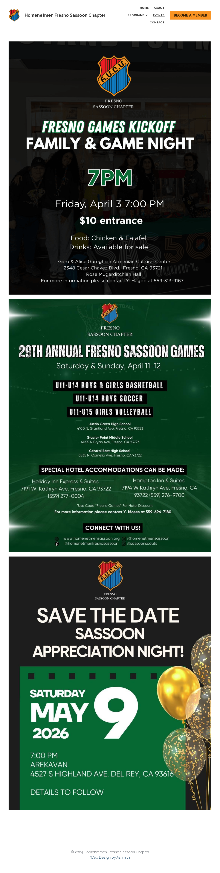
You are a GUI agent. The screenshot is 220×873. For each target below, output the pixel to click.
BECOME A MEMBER (190, 15)
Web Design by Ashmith (110, 857)
